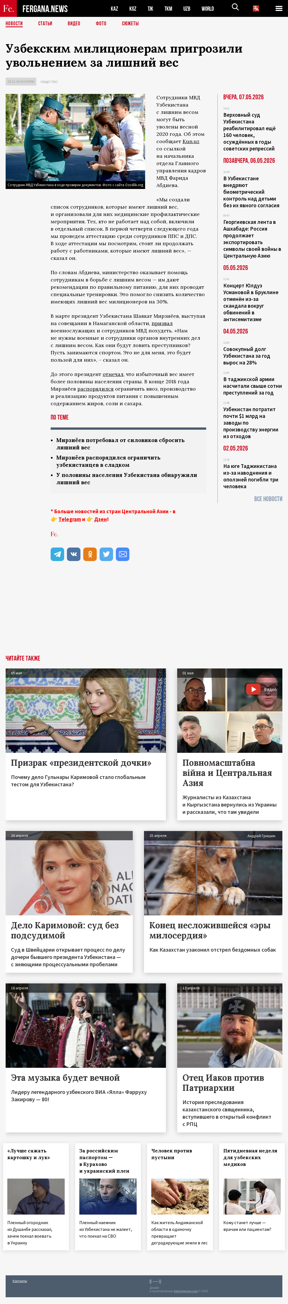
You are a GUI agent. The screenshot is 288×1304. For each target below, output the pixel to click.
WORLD (209, 8)
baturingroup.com (186, 1298)
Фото (103, 24)
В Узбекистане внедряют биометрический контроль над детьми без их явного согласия (251, 192)
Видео (76, 24)
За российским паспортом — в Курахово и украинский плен (107, 1162)
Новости (15, 24)
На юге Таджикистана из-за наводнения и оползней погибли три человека (250, 476)
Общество (49, 82)
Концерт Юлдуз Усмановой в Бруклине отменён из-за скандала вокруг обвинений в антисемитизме (250, 302)
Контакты (20, 1287)
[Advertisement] (144, 614)
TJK (151, 8)
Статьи (46, 24)
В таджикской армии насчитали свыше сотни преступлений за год (252, 386)
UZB (188, 8)
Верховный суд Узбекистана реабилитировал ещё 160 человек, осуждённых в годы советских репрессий (249, 131)
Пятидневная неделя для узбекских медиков (245, 1162)
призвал (162, 323)
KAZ (114, 8)
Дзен (100, 520)
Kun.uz (191, 141)
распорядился (95, 389)
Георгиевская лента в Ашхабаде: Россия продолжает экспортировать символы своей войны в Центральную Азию (252, 239)
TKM (169, 8)
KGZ (133, 8)
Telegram (69, 520)
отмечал (113, 374)
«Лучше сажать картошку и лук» (31, 1155)
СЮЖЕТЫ (134, 24)
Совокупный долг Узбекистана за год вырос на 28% (246, 356)
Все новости (268, 499)
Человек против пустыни (174, 1155)
